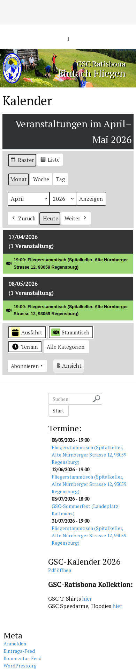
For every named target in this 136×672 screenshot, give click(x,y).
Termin (24, 346)
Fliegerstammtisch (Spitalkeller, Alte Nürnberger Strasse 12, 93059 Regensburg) (89, 454)
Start (58, 410)
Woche (41, 179)
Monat (18, 179)
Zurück (23, 218)
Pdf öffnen (59, 570)
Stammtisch (70, 332)
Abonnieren (27, 366)
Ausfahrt (26, 332)
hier (87, 598)
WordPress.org (20, 665)
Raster (22, 161)
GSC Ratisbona (101, 64)
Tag (60, 179)
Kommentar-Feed (22, 658)
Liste (50, 160)
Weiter (76, 218)
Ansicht (69, 367)
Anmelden (14, 643)
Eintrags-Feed (19, 651)
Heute (50, 218)
